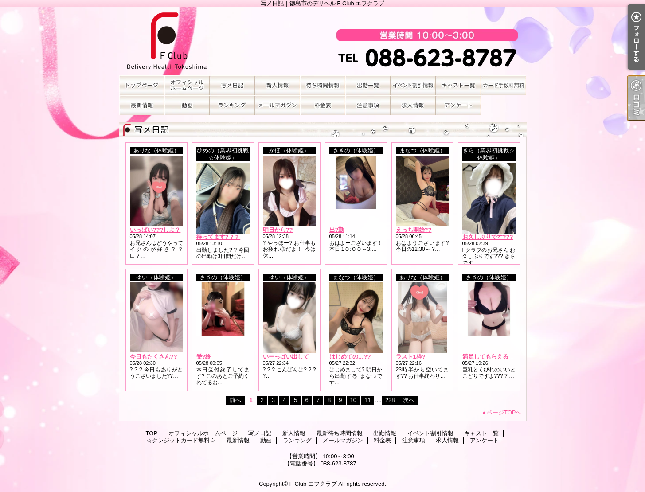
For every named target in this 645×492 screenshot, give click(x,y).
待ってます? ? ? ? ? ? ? (227, 237)
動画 (187, 105)
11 (367, 400)
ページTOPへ (504, 412)
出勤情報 (368, 85)
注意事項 (368, 105)
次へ (408, 400)
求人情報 (413, 105)
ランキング (232, 105)
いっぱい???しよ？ (155, 229)
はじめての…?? (350, 356)
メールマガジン (277, 105)
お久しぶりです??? (487, 237)
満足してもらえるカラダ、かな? (504, 356)
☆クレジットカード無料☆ (503, 85)
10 (353, 400)
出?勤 (336, 229)
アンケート (458, 105)
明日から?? (278, 229)
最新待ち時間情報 (322, 85)
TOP (141, 85)
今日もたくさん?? (153, 356)
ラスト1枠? (411, 356)
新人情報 (277, 85)
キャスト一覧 (458, 85)
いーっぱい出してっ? (290, 356)
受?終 (203, 356)
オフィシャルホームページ (187, 85)
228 (390, 400)
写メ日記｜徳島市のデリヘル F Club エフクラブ (323, 41)
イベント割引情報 (413, 85)
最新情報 (141, 105)
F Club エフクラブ (313, 483)
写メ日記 (232, 85)
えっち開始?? (414, 229)
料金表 (322, 105)
